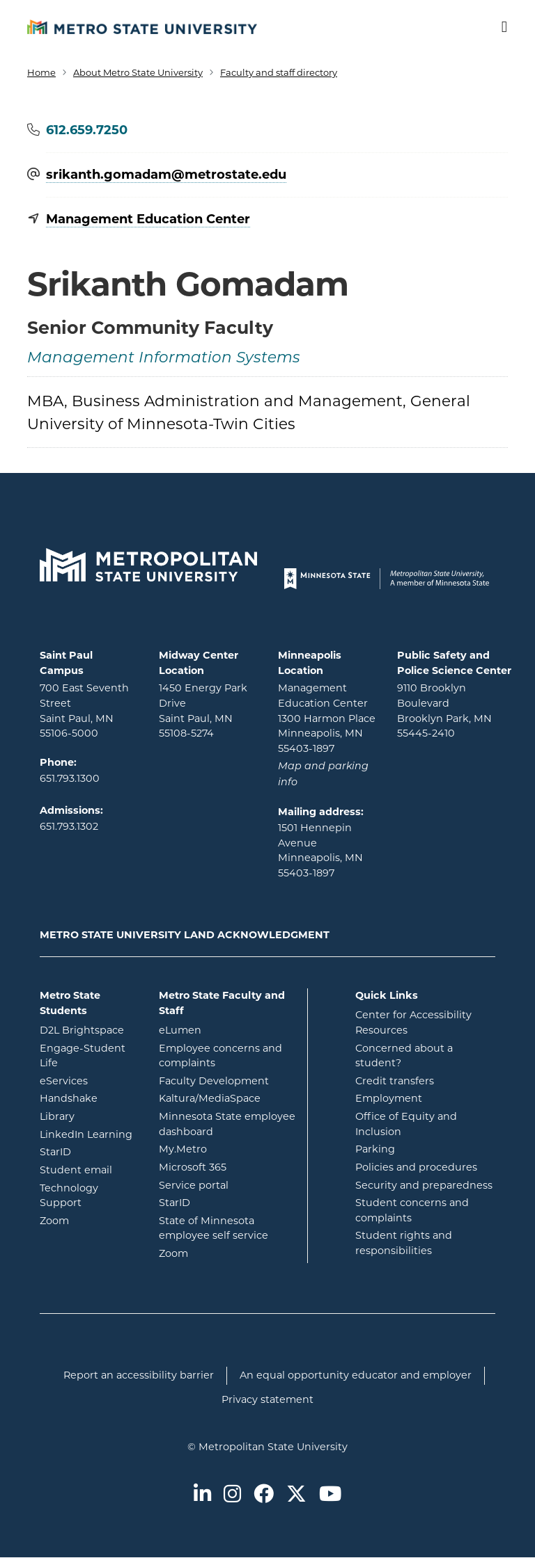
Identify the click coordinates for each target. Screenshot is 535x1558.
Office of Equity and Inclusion (406, 1124)
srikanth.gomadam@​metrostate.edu (166, 175)
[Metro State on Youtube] (330, 1495)
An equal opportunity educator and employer (356, 1375)
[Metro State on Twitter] (296, 1495)
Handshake (89, 1098)
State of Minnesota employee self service (228, 1228)
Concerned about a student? (404, 1056)
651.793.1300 (70, 778)
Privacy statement (267, 1399)
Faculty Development (214, 1081)
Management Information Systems (163, 358)
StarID (89, 1151)
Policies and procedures (416, 1167)
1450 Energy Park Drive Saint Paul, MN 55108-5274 (203, 710)
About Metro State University (138, 72)
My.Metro (228, 1148)
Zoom (89, 1220)
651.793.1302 (69, 826)
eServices (89, 1080)
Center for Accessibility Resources (413, 1022)
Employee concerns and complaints (220, 1056)
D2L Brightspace (89, 1029)
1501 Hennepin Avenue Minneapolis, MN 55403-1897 (320, 850)
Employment (388, 1098)
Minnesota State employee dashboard (228, 1124)
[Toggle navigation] (495, 27)
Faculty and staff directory (278, 72)
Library (89, 1116)
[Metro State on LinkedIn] (202, 1495)
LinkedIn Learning (89, 1134)
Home (41, 72)
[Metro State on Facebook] (264, 1495)
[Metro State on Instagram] (232, 1495)
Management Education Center (148, 219)
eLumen (228, 1029)
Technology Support (69, 1196)
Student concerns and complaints (412, 1210)
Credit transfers (394, 1081)
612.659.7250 (86, 130)
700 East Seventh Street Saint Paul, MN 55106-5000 (84, 710)
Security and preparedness (424, 1185)
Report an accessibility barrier (138, 1375)
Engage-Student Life (89, 1056)
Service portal (228, 1184)
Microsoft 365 (228, 1166)
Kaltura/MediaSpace (228, 1098)
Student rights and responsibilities (403, 1243)
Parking (375, 1149)
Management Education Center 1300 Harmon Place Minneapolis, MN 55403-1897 (326, 718)
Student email (89, 1169)
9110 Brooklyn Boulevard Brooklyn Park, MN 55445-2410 (444, 710)
